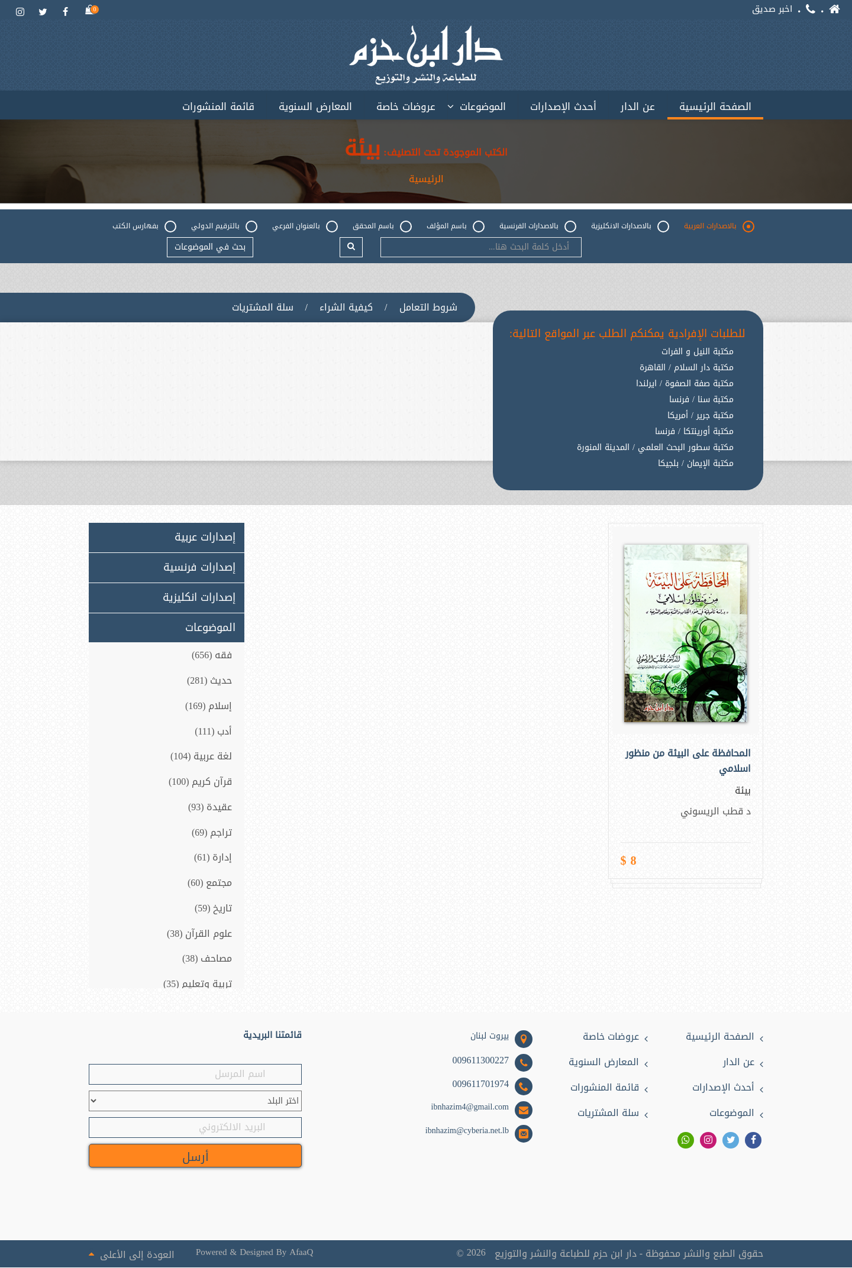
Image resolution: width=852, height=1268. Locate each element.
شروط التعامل (428, 307)
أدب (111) (213, 731)
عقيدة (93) (210, 807)
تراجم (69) (212, 833)
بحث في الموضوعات (210, 247)
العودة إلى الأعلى (132, 1253)
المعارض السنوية (315, 106)
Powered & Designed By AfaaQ (253, 1252)
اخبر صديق (772, 9)
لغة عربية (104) (201, 757)
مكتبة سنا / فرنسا (701, 400)
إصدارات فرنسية (199, 568)
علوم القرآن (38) (200, 934)
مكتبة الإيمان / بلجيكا (696, 464)
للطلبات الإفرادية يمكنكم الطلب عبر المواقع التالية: (627, 334)
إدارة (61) (213, 858)
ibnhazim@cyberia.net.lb (467, 1131)
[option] (627, 473)
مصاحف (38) (207, 959)
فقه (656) (212, 655)
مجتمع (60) (210, 883)
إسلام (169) (209, 706)
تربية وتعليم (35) (198, 985)
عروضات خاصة (405, 106)
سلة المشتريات (262, 307)
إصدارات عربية (205, 538)
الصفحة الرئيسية (715, 106)
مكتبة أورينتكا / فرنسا (694, 432)
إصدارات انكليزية (199, 598)
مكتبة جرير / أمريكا (700, 416)
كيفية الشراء (346, 307)
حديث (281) (210, 681)
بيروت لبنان (489, 1037)
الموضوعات (483, 106)
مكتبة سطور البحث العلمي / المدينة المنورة (655, 448)
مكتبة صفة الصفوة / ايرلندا (685, 384)
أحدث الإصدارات (563, 106)
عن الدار (638, 106)
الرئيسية (426, 179)
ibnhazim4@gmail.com (470, 1108)
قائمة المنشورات (218, 106)
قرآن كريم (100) (201, 782)
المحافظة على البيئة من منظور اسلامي (688, 761)
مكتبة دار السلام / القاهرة (687, 368)
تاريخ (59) (214, 909)
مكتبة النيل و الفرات (697, 352)
